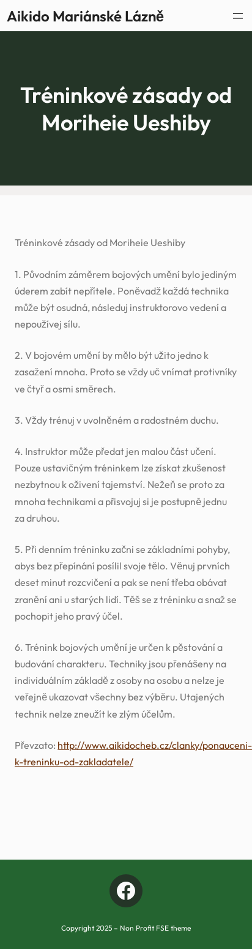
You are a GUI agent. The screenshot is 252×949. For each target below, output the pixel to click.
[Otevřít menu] (238, 16)
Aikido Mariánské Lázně (85, 16)
